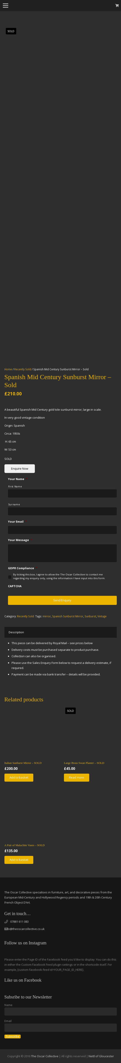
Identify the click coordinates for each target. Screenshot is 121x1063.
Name (8, 1005)
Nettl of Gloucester (101, 1056)
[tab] (16, 632)
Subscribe (12, 1036)
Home (8, 369)
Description (16, 632)
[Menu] (6, 5)
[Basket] (117, 5)
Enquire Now (19, 469)
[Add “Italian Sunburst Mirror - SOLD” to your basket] (19, 778)
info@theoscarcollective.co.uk (24, 929)
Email (8, 1021)
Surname (14, 504)
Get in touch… (17, 913)
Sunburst (90, 616)
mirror (47, 616)
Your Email (17, 522)
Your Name (18, 479)
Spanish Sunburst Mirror (67, 616)
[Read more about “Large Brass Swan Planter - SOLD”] (76, 778)
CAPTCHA (15, 586)
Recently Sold (22, 369)
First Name (15, 486)
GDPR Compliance (22, 568)
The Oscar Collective (44, 1056)
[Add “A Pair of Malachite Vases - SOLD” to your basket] (19, 860)
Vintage (102, 616)
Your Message (20, 540)
